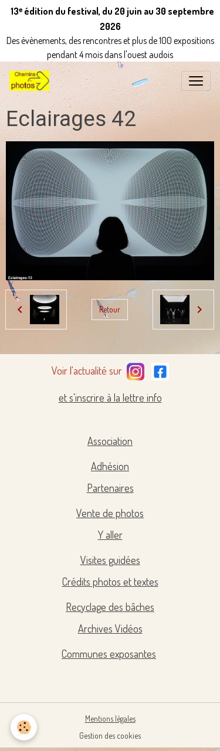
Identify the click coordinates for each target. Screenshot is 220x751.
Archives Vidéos (110, 628)
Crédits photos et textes (110, 581)
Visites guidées (110, 559)
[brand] (31, 81)
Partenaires (110, 487)
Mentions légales (110, 718)
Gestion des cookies (110, 735)
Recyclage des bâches (110, 606)
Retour (109, 309)
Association (110, 440)
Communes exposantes (109, 653)
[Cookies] (24, 727)
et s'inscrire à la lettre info (110, 397)
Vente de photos (110, 513)
